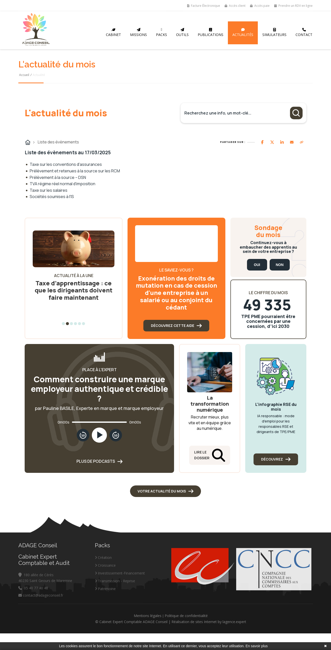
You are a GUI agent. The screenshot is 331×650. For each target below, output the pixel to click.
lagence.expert (259, 621)
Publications (210, 32)
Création (103, 582)
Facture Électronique (203, 6)
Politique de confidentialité (210, 615)
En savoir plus (256, 646)
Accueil (24, 75)
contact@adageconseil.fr (40, 619)
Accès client (235, 6)
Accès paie (260, 6)
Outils (182, 32)
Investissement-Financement (120, 597)
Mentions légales (172, 615)
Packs (161, 32)
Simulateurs (274, 32)
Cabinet (113, 32)
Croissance (105, 589)
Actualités (242, 32)
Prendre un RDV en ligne (293, 6)
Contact (304, 32)
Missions (138, 32)
